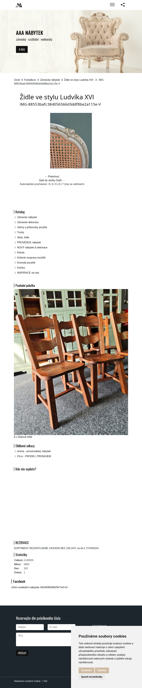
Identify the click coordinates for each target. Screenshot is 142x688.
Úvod (17, 80)
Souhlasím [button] (86, 670)
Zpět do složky (47, 180)
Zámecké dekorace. (28, 222)
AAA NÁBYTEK (29, 32)
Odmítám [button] (102, 670)
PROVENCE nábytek (29, 242)
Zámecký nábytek (50, 80)
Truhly (20, 232)
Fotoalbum (30, 80)
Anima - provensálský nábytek (34, 451)
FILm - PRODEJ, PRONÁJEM (34, 456)
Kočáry (21, 267)
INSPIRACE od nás (28, 272)
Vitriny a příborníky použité (32, 227)
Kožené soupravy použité (31, 257)
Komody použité (26, 262)
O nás (22, 49)
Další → (60, 180)
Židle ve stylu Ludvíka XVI (79, 80)
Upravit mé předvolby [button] (91, 677)
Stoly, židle (23, 237)
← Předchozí (52, 176)
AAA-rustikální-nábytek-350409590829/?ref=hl (39, 587)
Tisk (45, 681)
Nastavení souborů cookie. (27, 681)
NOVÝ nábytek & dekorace (32, 247)
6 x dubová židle (23, 437)
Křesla (20, 252)
